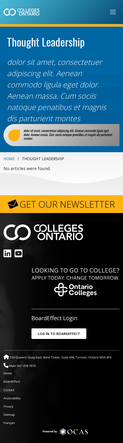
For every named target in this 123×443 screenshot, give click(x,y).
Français (9, 423)
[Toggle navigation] (112, 12)
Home (9, 158)
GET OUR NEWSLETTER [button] (67, 204)
